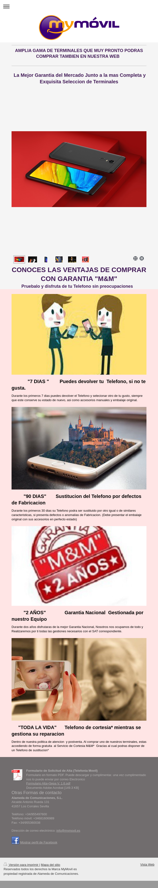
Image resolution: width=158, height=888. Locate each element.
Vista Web (147, 864)
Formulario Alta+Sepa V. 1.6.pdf (48, 783)
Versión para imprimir (21, 865)
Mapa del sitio (50, 865)
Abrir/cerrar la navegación (79, 6)
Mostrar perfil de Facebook (38, 842)
